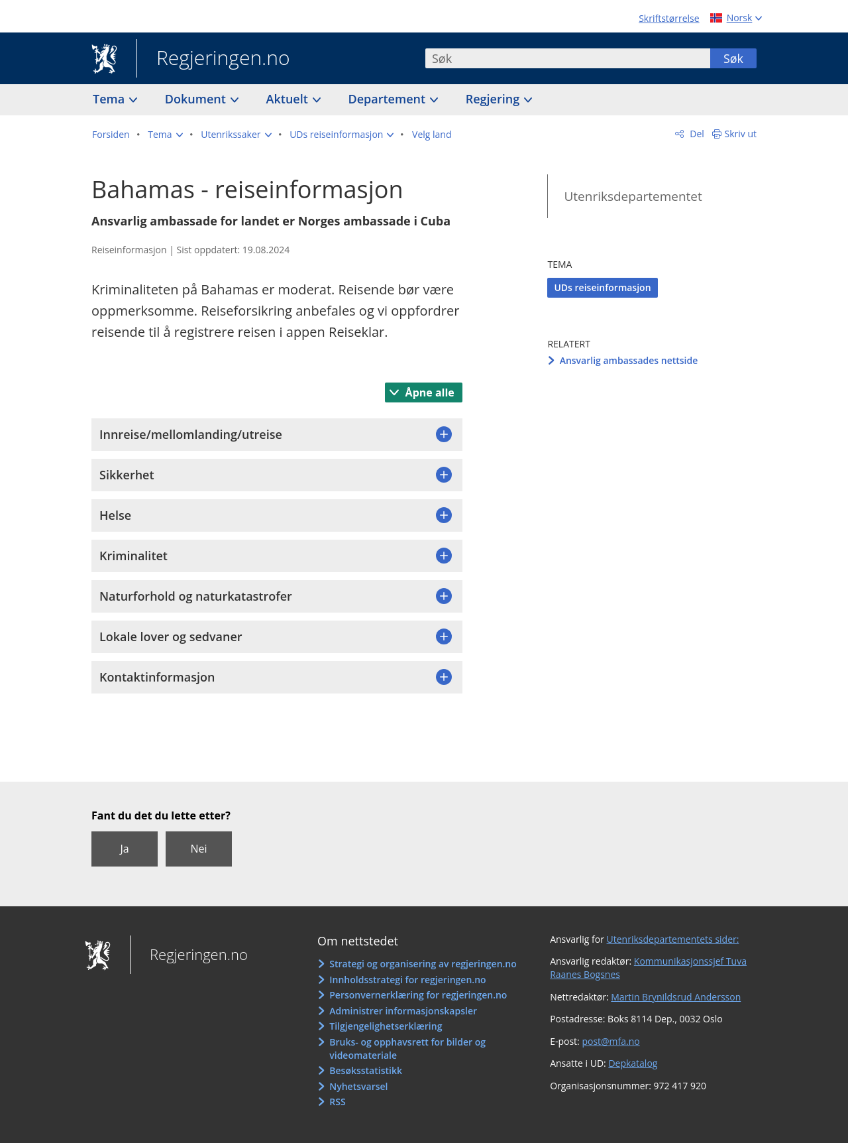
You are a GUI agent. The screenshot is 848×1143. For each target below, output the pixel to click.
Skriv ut (741, 133)
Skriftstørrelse (669, 18)
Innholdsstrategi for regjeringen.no (407, 979)
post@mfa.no (610, 1041)
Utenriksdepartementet (633, 196)
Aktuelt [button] (288, 99)
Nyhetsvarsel (358, 1086)
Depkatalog (632, 1063)
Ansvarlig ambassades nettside (629, 360)
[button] (165, 134)
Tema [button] (110, 99)
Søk (733, 58)
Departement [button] (388, 99)
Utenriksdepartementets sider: (673, 939)
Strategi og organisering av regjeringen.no (423, 963)
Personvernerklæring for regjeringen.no (418, 995)
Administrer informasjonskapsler (403, 1010)
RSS (337, 1101)
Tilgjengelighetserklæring (385, 1026)
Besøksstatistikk (365, 1070)
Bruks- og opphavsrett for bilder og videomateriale (407, 1048)
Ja (124, 848)
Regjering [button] (494, 99)
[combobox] (567, 58)
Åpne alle (428, 392)
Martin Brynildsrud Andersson (676, 997)
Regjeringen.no (213, 59)
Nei (198, 848)
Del (696, 133)
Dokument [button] (197, 99)
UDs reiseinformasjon (602, 287)
